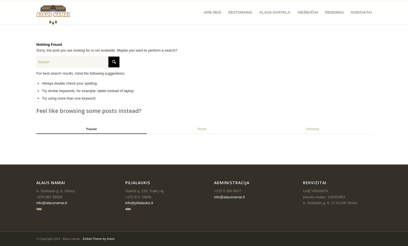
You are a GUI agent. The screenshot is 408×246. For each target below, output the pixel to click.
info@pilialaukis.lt (139, 203)
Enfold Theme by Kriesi (98, 238)
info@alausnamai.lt (51, 203)
